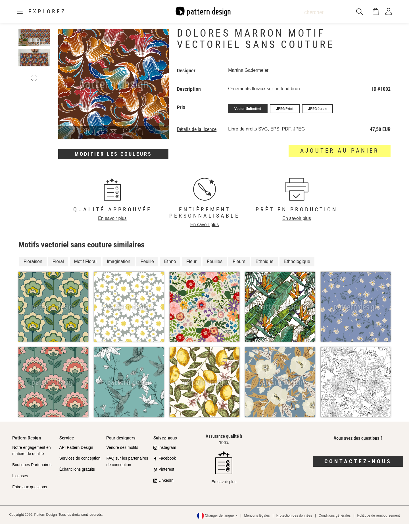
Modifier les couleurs (113, 154)
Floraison (33, 261)
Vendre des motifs (122, 447)
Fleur (191, 261)
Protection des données (294, 515)
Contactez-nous (358, 461)
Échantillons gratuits (77, 469)
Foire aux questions (29, 487)
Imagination (118, 261)
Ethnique (265, 261)
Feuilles (214, 261)
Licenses (20, 476)
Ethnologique (297, 261)
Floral (58, 261)
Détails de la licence (196, 129)
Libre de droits (242, 129)
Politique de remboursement (378, 515)
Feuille (147, 261)
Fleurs (239, 261)
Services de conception (80, 458)
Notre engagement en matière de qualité (31, 450)
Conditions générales (335, 515)
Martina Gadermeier (248, 70)
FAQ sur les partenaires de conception (127, 461)
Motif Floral (85, 261)
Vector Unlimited (247, 108)
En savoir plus (112, 218)
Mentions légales (257, 515)
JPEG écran (317, 108)
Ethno (170, 261)
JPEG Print (284, 108)
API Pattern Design (76, 447)
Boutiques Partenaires (31, 464)
